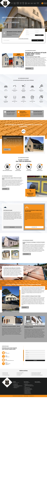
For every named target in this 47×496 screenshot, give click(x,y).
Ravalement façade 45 (35, 3)
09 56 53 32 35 (30, 194)
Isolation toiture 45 (21, 3)
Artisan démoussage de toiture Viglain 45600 (36, 372)
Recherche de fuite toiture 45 (15, 3)
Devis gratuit (7, 149)
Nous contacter (15, 22)
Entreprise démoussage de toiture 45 (18, 3)
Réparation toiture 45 (29, 3)
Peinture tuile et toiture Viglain (20, 372)
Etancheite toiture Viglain (5, 372)
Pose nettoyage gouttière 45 (26, 3)
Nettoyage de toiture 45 (38, 3)
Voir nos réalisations (7, 22)
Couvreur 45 (12, 3)
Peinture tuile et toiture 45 (23, 3)
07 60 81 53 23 (30, 195)
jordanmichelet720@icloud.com (9, 360)
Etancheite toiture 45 (32, 3)
